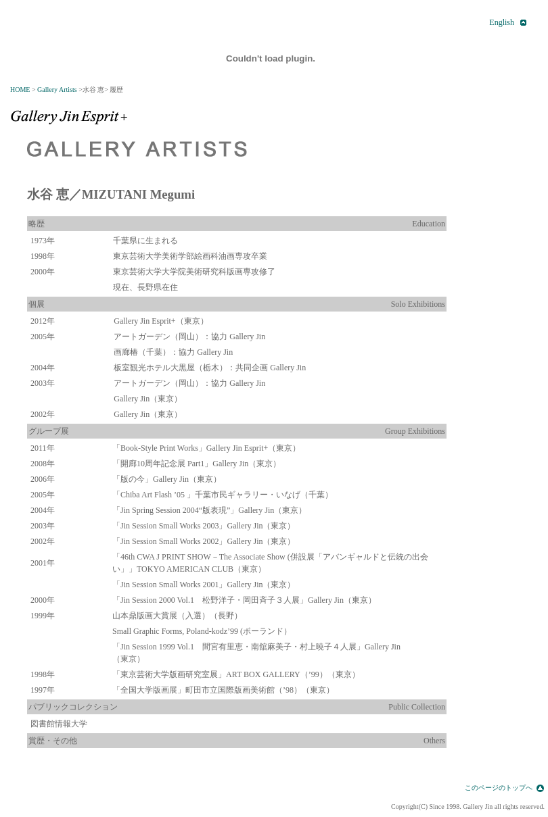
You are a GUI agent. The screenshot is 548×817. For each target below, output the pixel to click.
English (501, 22)
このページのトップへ (498, 787)
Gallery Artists (57, 89)
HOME (20, 89)
